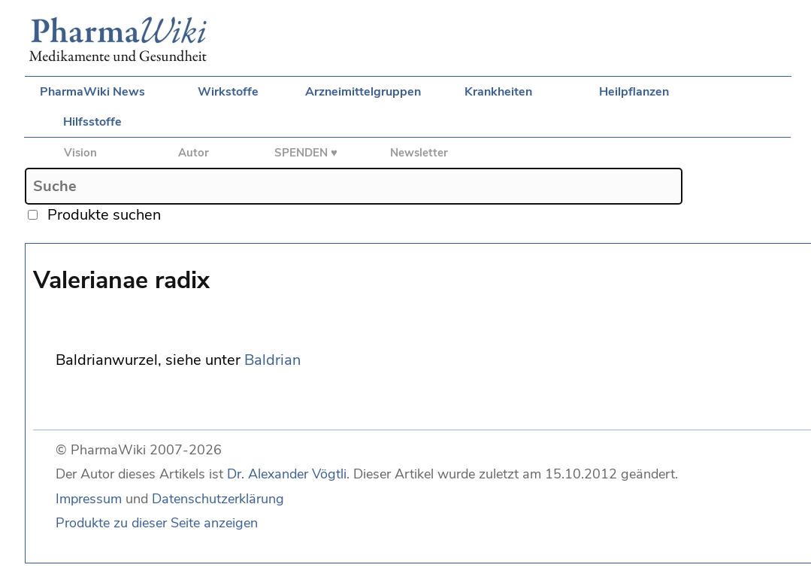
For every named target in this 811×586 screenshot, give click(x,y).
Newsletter (419, 152)
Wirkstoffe (228, 91)
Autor (193, 152)
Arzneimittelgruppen (363, 91)
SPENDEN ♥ (305, 152)
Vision (80, 152)
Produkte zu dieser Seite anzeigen (157, 523)
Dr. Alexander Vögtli (286, 474)
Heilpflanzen (634, 91)
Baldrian (272, 360)
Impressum (89, 499)
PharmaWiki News (92, 91)
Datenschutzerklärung (218, 499)
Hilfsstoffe (92, 122)
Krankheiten (498, 91)
